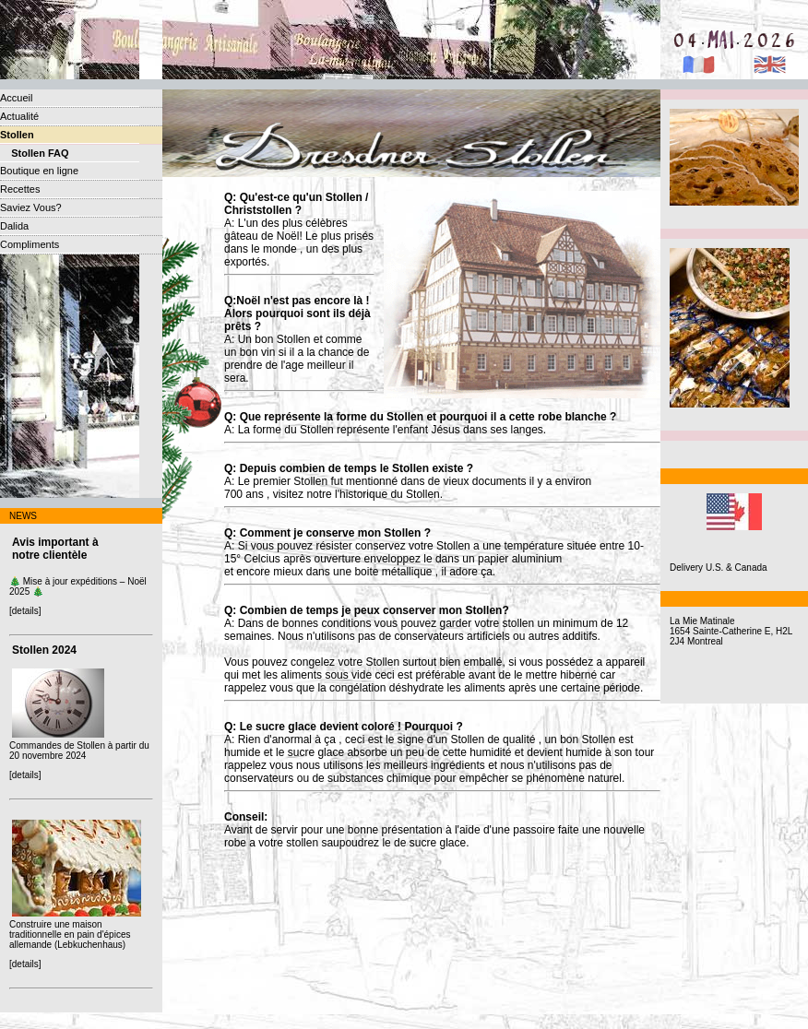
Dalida (14, 225)
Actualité (19, 116)
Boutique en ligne (39, 170)
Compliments (29, 244)
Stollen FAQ (34, 153)
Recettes (20, 189)
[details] (25, 611)
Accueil (16, 97)
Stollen (17, 134)
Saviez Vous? (31, 207)
